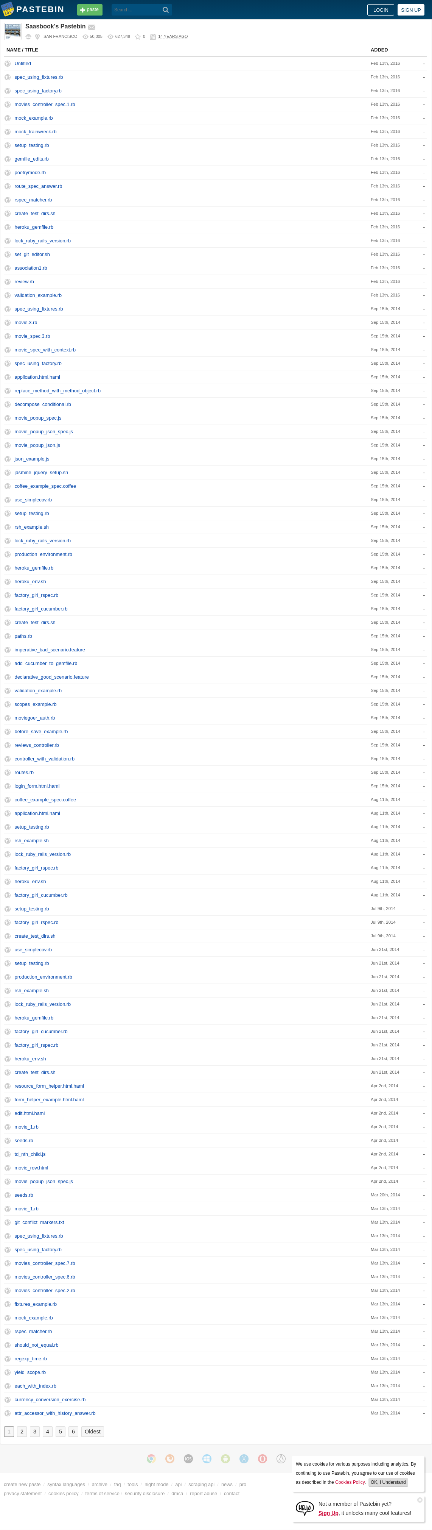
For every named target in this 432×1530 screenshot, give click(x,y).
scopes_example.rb (36, 704)
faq (117, 1484)
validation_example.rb (38, 295)
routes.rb (24, 772)
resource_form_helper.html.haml (49, 1086)
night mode (156, 1484)
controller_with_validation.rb (45, 759)
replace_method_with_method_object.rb (58, 390)
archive (99, 1484)
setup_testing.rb (32, 145)
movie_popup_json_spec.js (44, 431)
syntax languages (66, 1484)
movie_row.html (31, 1168)
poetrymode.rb (30, 172)
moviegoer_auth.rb (35, 718)
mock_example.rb (34, 118)
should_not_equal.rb (37, 1345)
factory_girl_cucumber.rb (41, 609)
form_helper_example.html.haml (49, 1099)
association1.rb (31, 268)
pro (243, 1484)
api (178, 1484)
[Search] (166, 10)
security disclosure (145, 1493)
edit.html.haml (30, 1113)
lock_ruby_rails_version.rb (43, 241)
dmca (177, 1493)
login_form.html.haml (37, 786)
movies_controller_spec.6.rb (45, 1277)
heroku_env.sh (30, 581)
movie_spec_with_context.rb (45, 350)
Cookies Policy (350, 1482)
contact (231, 1493)
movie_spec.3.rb (32, 336)
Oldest (93, 1432)
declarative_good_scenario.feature (52, 677)
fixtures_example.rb (36, 1304)
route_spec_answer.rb (38, 186)
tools (132, 1484)
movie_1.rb (27, 1127)
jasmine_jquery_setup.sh (41, 472)
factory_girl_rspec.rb (37, 595)
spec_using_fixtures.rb (39, 77)
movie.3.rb (26, 322)
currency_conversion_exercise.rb (50, 1399)
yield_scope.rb (30, 1372)
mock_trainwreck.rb (36, 131)
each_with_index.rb (35, 1386)
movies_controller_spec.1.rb (45, 104)
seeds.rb (24, 1140)
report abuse (203, 1493)
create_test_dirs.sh (35, 213)
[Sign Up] (305, 1508)
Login (380, 10)
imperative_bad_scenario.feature (50, 650)
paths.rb (23, 636)
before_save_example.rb (41, 731)
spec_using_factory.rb (38, 91)
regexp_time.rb (31, 1358)
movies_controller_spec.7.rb (45, 1263)
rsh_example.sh (32, 527)
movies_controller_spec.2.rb (45, 1290)
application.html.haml (37, 377)
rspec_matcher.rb (33, 200)
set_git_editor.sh (32, 254)
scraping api (201, 1484)
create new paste (22, 1484)
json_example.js (32, 459)
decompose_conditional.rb (43, 404)
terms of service (102, 1493)
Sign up (411, 10)
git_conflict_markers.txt (39, 1222)
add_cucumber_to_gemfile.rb (46, 663)
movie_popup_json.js (37, 445)
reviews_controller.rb (37, 745)
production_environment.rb (43, 554)
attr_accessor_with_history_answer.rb (55, 1413)
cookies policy (63, 1493)
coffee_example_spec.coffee (45, 486)
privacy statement (23, 1493)
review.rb (24, 281)
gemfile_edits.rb (32, 159)
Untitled (23, 63)
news (227, 1484)
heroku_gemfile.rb (34, 227)
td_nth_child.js (30, 1154)
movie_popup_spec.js (38, 418)
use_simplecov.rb (33, 500)
